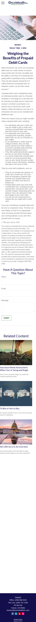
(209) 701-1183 (22, 603)
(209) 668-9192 (21, 600)
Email (3, 289)
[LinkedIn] (16, 613)
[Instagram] (23, 613)
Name (3, 277)
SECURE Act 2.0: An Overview (14, 446)
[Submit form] (6, 318)
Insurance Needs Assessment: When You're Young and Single (14, 368)
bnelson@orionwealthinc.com (18, 610)
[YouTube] (19, 613)
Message (4, 300)
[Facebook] (12, 613)
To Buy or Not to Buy (9, 408)
